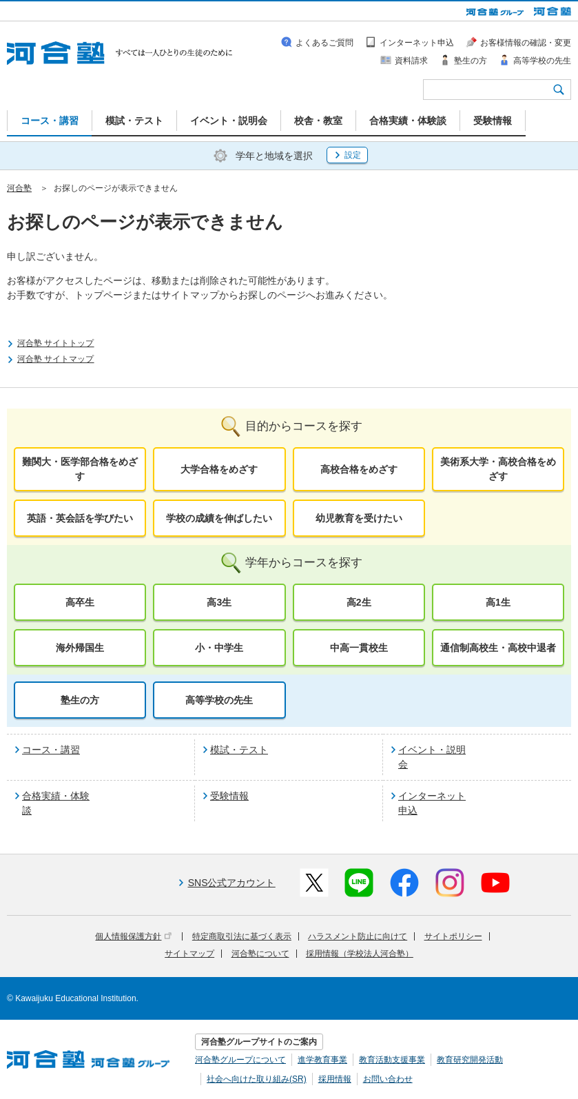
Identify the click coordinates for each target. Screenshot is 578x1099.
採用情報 (334, 1079)
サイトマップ (189, 953)
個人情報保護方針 (133, 936)
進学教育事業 (322, 1060)
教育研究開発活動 (470, 1060)
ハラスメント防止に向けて (357, 936)
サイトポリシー (453, 936)
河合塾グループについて (240, 1060)
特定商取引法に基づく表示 (241, 936)
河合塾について (260, 953)
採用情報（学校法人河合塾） (359, 953)
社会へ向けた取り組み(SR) (257, 1079)
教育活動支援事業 (392, 1060)
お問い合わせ (388, 1079)
